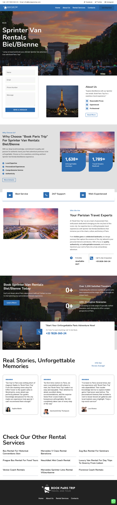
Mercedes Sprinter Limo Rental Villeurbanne (57, 464)
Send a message (20, 109)
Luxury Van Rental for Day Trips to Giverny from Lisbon (95, 455)
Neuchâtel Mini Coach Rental (55, 453)
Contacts (91, 8)
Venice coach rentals (14, 463)
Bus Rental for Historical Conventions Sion (15, 445)
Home (57, 8)
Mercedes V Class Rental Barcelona (54, 445)
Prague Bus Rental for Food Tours (20, 453)
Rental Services (79, 8)
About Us (66, 8)
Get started (107, 8)
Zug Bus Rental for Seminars (94, 444)
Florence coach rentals (91, 463)
